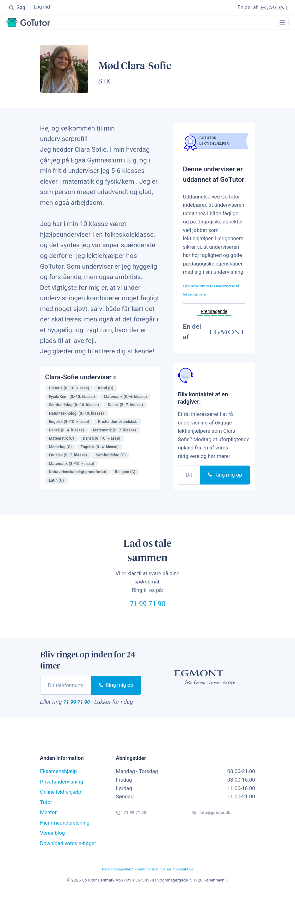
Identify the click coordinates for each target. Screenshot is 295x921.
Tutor (46, 828)
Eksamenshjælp (58, 798)
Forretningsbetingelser (155, 895)
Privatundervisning (61, 808)
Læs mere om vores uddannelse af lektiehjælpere (206, 297)
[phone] (189, 486)
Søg (17, 8)
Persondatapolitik (104, 895)
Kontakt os (198, 895)
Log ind (42, 8)
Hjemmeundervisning (65, 849)
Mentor (48, 839)
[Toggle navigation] (280, 24)
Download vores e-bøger (68, 869)
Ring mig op (225, 486)
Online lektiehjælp (60, 818)
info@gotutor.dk (222, 841)
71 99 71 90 (147, 617)
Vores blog (52, 859)
